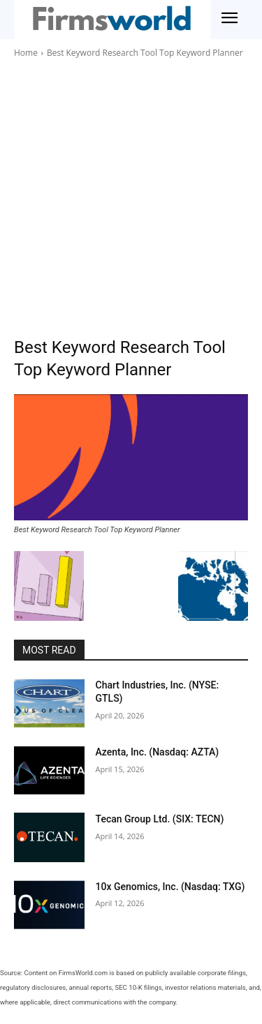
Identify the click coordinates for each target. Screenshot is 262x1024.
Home (26, 53)
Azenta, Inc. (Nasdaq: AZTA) (157, 752)
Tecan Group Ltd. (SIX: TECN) (160, 819)
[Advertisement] (131, 198)
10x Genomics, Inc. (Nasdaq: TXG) (170, 886)
